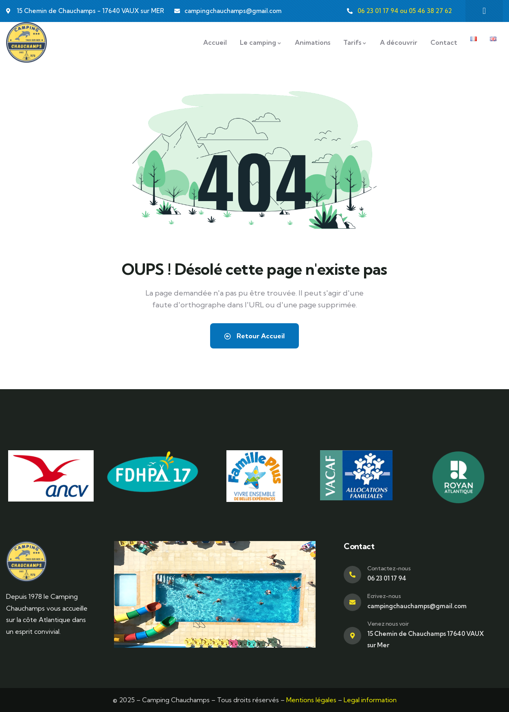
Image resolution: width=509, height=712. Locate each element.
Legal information (370, 700)
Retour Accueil (254, 336)
